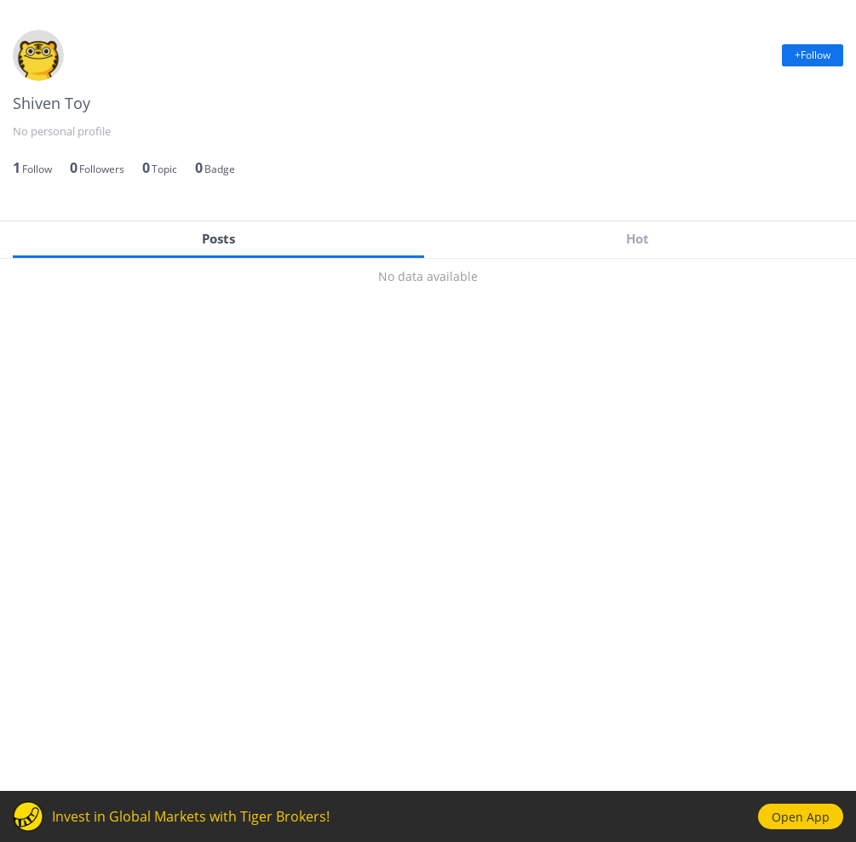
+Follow (812, 55)
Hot (637, 238)
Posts (218, 238)
